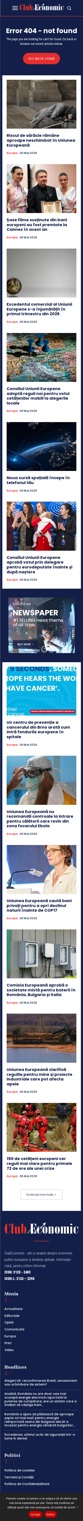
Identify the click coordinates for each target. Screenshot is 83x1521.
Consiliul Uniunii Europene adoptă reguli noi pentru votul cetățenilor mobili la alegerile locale (38, 396)
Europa (12, 153)
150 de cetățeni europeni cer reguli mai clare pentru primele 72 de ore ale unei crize (39, 1163)
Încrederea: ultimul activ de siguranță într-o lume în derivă (39, 1436)
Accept (35, 1514)
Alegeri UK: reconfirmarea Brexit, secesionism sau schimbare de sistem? (40, 1382)
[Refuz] (77, 1507)
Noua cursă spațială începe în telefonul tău (38, 480)
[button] (69, 8)
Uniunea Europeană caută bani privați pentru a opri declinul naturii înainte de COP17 (39, 905)
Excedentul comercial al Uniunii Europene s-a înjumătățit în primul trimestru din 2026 (39, 309)
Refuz (50, 1514)
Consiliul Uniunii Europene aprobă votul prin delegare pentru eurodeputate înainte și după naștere (39, 565)
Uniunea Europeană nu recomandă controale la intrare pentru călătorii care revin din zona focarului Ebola (40, 819)
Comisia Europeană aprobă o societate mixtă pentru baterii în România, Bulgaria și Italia (41, 989)
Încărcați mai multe (41, 1194)
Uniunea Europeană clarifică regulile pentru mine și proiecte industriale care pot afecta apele (39, 1077)
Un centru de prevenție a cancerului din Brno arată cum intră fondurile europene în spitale (38, 730)
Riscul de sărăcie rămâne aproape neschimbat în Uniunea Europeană (41, 140)
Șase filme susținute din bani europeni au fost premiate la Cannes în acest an (37, 224)
